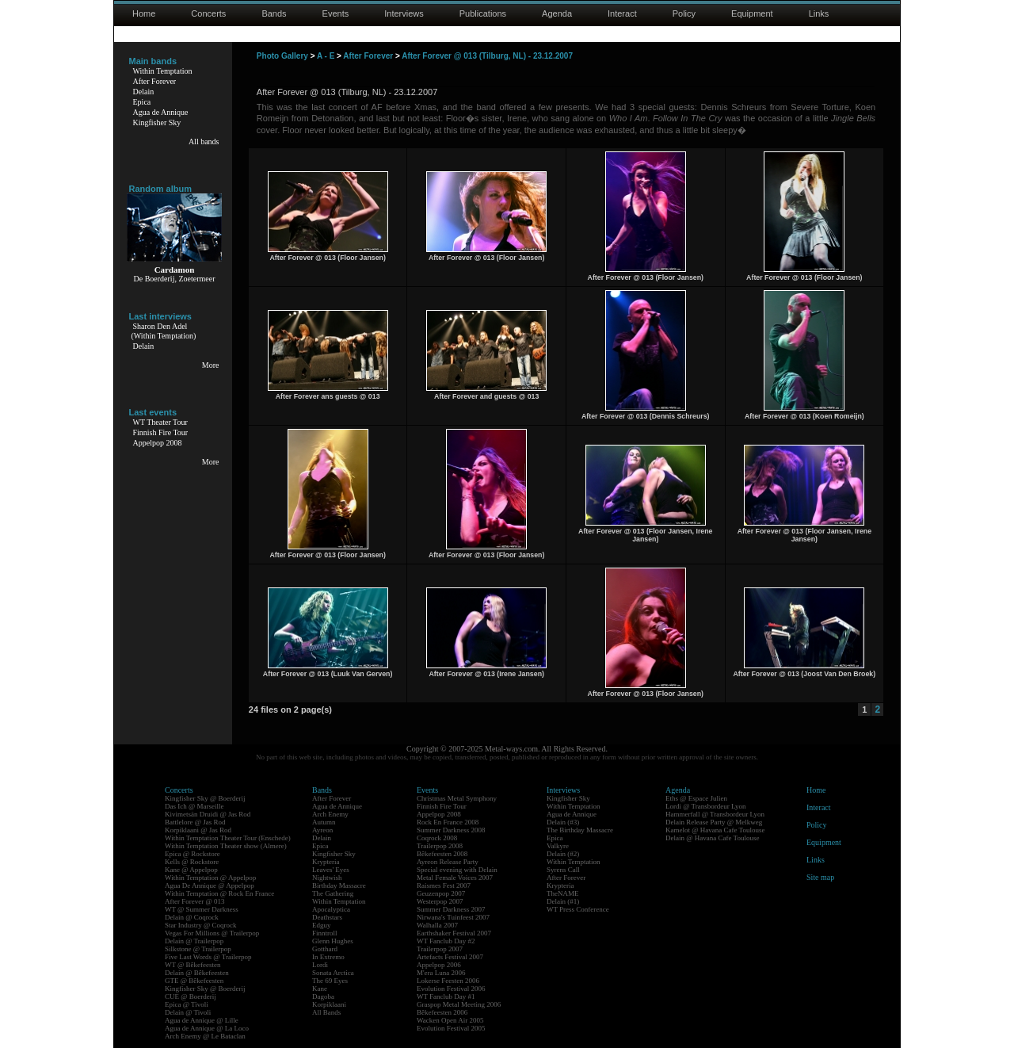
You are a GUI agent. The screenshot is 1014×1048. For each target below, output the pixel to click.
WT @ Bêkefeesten (193, 965)
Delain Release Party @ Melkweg (713, 822)
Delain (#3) (563, 822)
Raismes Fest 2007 (444, 885)
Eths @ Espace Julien (696, 798)
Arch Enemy (330, 814)
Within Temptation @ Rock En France (219, 893)
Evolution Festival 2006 (451, 989)
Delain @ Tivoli (188, 1012)
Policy (684, 13)
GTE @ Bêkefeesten (194, 981)
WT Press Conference (578, 909)
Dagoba (323, 996)
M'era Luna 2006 (441, 973)
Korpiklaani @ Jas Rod (198, 830)
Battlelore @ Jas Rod (195, 822)
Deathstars (327, 917)
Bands (273, 13)
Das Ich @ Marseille (194, 806)
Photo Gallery (282, 56)
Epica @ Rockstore (192, 854)
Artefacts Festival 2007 (450, 957)
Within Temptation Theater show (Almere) (226, 846)
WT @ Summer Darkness (201, 909)
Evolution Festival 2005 (451, 1028)
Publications (482, 13)
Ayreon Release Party (447, 862)
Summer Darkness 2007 (451, 909)
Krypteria (325, 862)
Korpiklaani (329, 1004)
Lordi (320, 965)
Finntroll (324, 933)
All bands (204, 141)
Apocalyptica (331, 909)
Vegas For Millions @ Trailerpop (212, 933)
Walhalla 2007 (437, 925)
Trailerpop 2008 (440, 846)
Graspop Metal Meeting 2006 (459, 1004)
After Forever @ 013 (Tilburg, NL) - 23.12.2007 (487, 56)
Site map (820, 877)
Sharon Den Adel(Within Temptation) (164, 331)
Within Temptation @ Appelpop (210, 878)
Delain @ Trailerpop (194, 941)
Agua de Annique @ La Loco (207, 1028)
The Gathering (332, 893)
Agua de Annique (161, 112)
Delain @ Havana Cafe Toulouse (712, 838)
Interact (622, 13)
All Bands (326, 1012)
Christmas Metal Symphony (457, 798)
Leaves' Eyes (330, 870)
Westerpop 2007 (440, 901)
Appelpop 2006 (439, 965)
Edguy (321, 925)
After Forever (155, 81)
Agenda (557, 13)
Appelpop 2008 (157, 442)
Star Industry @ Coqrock (201, 925)
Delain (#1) (563, 901)
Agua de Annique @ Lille (201, 1020)
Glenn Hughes (332, 941)
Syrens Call (563, 870)
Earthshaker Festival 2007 (454, 933)
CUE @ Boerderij (190, 996)
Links (819, 13)
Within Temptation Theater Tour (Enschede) (228, 838)
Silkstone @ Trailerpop (198, 949)
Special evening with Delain (457, 870)
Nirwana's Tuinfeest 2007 (453, 917)
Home (143, 13)
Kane (319, 989)
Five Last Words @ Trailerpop (208, 957)
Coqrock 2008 (437, 838)
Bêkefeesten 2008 (442, 854)
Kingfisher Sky (157, 122)
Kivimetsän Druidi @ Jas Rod (207, 814)
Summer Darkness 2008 (451, 830)
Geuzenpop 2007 (441, 893)
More (210, 365)
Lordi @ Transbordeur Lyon (705, 806)
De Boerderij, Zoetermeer (174, 278)
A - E (325, 56)
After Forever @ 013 (195, 901)
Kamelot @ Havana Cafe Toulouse (714, 830)
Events (335, 13)
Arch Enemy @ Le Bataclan (205, 1036)
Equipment (752, 13)
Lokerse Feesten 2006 (448, 981)
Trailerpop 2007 (440, 949)
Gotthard (324, 949)
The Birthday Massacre (580, 830)
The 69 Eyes (330, 981)
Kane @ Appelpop (191, 870)
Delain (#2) (563, 854)
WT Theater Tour (160, 422)
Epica (142, 102)
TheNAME (563, 893)
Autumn (324, 822)
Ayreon (322, 830)
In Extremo (328, 957)
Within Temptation (163, 71)
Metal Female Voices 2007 (455, 878)
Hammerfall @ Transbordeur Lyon (714, 814)
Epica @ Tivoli (186, 1004)
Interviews (404, 13)
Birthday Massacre (339, 885)
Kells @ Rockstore (192, 862)
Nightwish (327, 878)
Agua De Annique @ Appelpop (209, 885)
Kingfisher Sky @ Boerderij (205, 798)
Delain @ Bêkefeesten (197, 973)
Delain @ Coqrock (192, 917)
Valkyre (558, 846)
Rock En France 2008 (447, 822)
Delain (143, 91)
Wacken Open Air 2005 (450, 1020)
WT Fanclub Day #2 (446, 941)
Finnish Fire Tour (161, 432)
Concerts (208, 13)
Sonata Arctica (333, 973)
